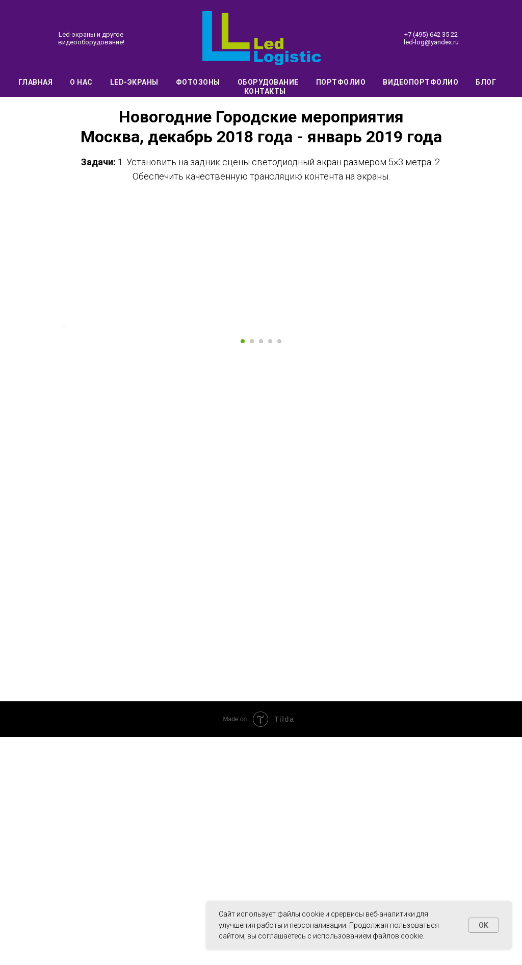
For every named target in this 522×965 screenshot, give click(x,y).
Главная (35, 82)
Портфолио (341, 82)
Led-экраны (134, 82)
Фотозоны (198, 82)
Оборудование (268, 82)
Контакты (265, 91)
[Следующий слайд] (460, 440)
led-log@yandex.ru (431, 42)
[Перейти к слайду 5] (279, 569)
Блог (486, 82)
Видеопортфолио (420, 82)
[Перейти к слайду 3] (261, 569)
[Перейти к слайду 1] (243, 569)
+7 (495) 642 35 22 (431, 34)
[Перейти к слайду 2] (252, 569)
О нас (81, 82)
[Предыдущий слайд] (62, 440)
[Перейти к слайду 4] (270, 569)
